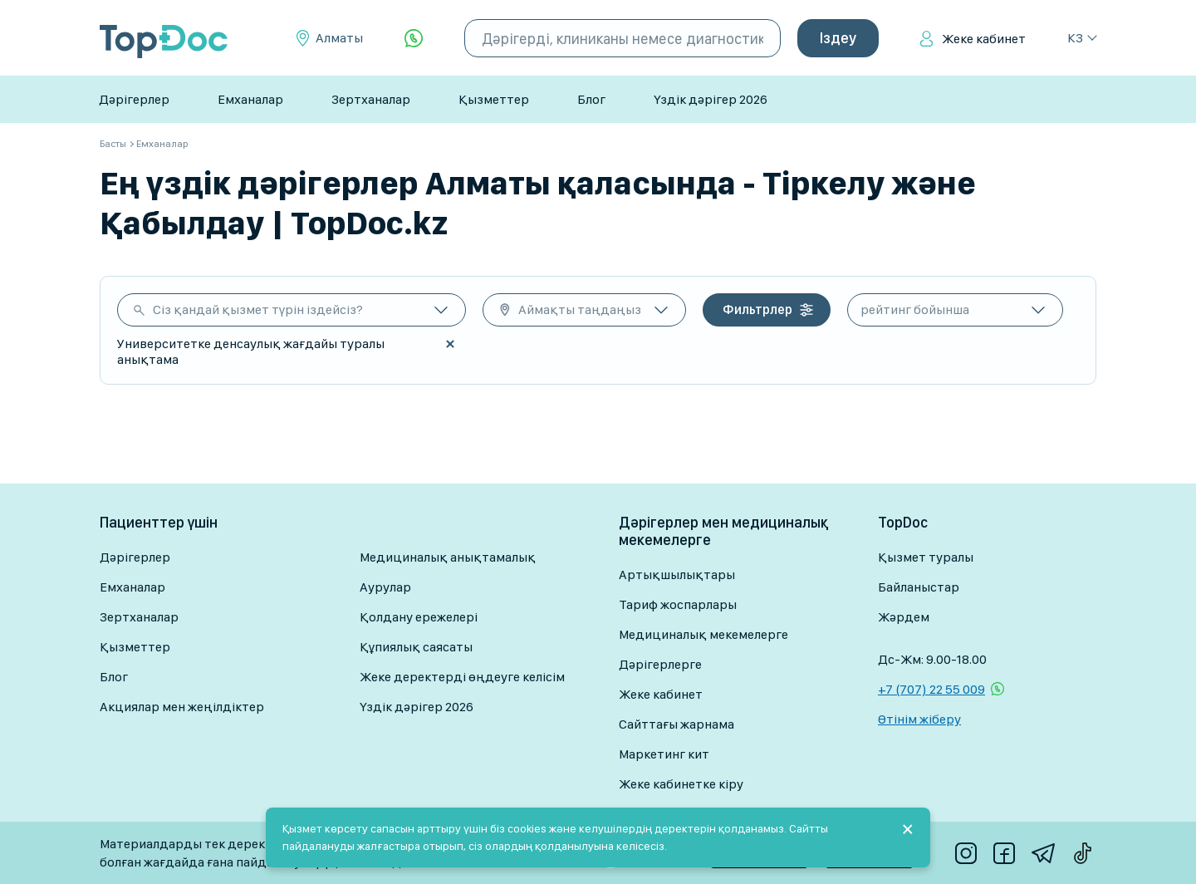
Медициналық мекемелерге (703, 634)
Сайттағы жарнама (676, 724)
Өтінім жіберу (919, 719)
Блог (591, 99)
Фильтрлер (757, 309)
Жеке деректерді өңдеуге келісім (462, 677)
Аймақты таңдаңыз (579, 309)
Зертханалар (370, 99)
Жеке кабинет (984, 39)
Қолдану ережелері (419, 617)
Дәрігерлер (134, 99)
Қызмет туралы (925, 557)
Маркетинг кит (664, 754)
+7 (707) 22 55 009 (931, 689)
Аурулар (385, 587)
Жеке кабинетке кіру (681, 784)
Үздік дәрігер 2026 (710, 99)
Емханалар (250, 99)
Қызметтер (493, 99)
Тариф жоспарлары (678, 604)
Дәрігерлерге (660, 664)
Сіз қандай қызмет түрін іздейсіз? (258, 309)
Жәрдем (903, 617)
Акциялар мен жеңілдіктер (182, 707)
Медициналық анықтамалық (448, 557)
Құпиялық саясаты (416, 647)
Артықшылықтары (677, 574)
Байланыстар (918, 587)
